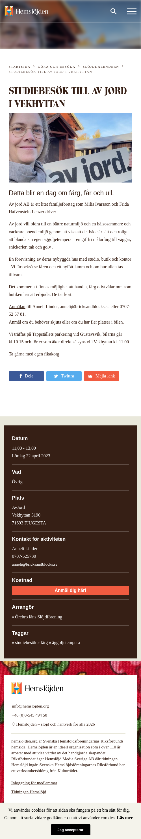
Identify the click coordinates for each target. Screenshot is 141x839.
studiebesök (25, 642)
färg (44, 642)
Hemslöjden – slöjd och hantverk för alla (27, 11)
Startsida (20, 66)
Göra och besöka (56, 66)
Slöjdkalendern (101, 66)
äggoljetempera (66, 642)
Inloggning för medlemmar (34, 783)
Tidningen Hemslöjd (28, 792)
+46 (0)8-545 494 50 (29, 715)
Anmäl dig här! (70, 590)
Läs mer (125, 817)
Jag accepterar (71, 830)
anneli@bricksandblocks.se (34, 564)
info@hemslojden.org (30, 706)
